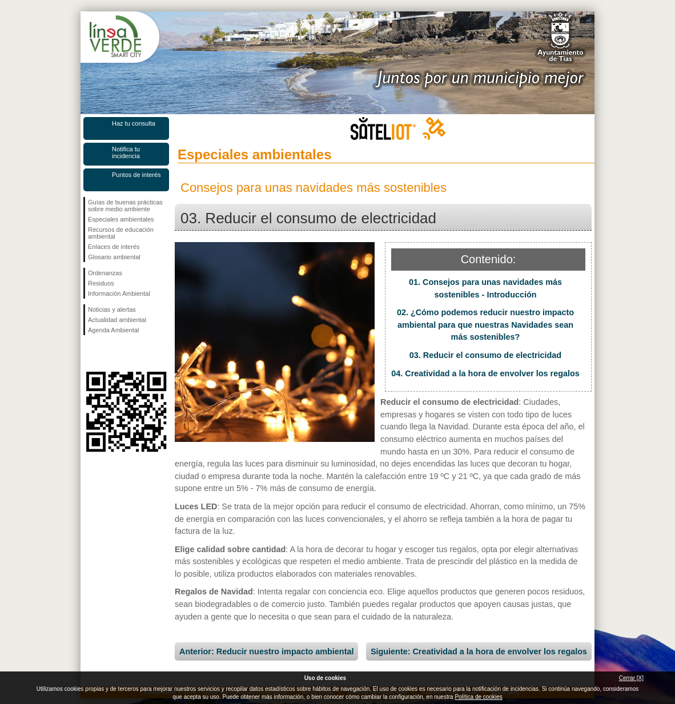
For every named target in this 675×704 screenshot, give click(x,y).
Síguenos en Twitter (109, 353)
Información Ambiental (119, 293)
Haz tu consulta (133, 123)
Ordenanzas (105, 272)
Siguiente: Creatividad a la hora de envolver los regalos (479, 651)
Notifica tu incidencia (126, 152)
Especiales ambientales (121, 219)
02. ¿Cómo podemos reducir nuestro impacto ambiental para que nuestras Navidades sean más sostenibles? (485, 324)
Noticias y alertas (112, 309)
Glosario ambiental (114, 257)
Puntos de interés (136, 174)
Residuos (101, 283)
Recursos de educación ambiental (121, 233)
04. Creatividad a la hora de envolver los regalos (485, 373)
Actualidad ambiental (117, 319)
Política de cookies (478, 697)
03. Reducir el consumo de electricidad (485, 355)
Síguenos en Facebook (90, 353)
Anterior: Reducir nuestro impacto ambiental (266, 651)
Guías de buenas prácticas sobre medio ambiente (125, 205)
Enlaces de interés (114, 246)
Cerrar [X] (631, 678)
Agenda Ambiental (113, 330)
